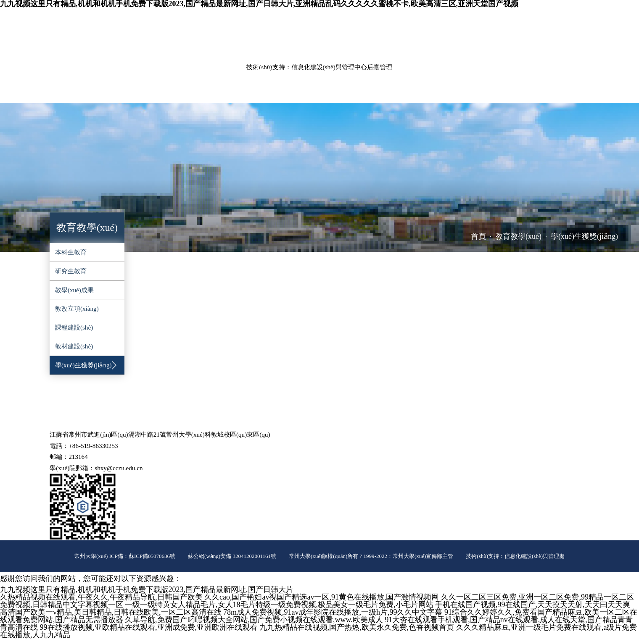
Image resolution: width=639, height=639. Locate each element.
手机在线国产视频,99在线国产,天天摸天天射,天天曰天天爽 (532, 604)
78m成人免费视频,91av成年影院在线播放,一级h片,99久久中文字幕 (333, 612)
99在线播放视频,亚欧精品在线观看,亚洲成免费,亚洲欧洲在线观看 (149, 627)
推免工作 (170, 92)
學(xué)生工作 (496, 71)
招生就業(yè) (554, 71)
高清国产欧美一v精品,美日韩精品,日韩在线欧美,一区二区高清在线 (111, 612)
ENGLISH (547, 18)
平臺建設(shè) (392, 71)
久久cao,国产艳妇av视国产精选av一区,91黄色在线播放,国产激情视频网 (321, 597)
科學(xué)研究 (253, 71)
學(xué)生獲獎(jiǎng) (584, 236)
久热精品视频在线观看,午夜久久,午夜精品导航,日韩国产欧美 (101, 597)
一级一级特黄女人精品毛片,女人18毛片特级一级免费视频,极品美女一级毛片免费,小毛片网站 (279, 604)
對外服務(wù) (73, 92)
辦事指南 (125, 92)
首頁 (478, 236)
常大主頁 (516, 18)
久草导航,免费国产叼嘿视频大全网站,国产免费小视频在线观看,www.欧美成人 (254, 619)
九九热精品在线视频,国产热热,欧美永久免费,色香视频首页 (356, 627)
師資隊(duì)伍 (133, 71)
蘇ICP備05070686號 (152, 556)
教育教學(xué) (192, 71)
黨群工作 (444, 71)
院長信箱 (579, 18)
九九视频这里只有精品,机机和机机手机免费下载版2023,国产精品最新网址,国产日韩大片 (146, 589)
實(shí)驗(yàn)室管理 (322, 71)
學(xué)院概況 (74, 71)
